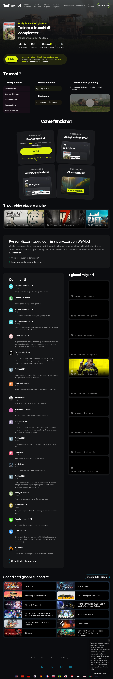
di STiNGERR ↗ (62, 47)
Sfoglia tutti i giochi (97, 577)
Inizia (11, 59)
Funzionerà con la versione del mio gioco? (28, 262)
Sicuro (47, 44)
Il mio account (91, 5)
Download (103, 5)
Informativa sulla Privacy (59, 658)
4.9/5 (22, 44)
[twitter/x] (52, 667)
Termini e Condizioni (38, 658)
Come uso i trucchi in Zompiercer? (25, 258)
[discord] (42, 667)
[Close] (109, 640)
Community (80, 5)
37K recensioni (22, 47)
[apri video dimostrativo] (90, 103)
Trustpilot (16, 253)
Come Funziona (27, 5)
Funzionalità (69, 5)
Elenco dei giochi (37, 5)
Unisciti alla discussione (24, 561)
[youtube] (70, 667)
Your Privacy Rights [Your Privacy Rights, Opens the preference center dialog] (100, 673)
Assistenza (78, 658)
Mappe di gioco (47, 5)
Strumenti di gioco (57, 5)
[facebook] (61, 667)
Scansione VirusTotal (47, 47)
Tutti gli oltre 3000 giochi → (32, 23)
